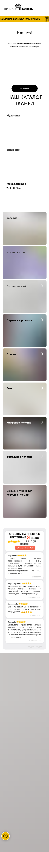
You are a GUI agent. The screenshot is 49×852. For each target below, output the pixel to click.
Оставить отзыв (25, 548)
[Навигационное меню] (44, 8)
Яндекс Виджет (35, 646)
